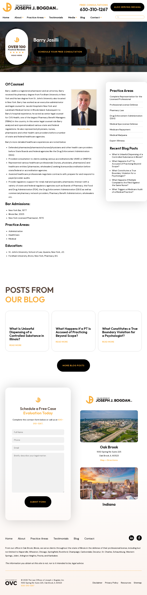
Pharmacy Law (117, 110)
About (18, 17)
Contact (95, 17)
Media (71, 17)
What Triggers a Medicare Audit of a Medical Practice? (127, 190)
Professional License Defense (124, 105)
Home (6, 17)
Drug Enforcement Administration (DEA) (126, 117)
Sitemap (138, 582)
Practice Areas (35, 17)
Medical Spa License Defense (124, 124)
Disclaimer (97, 582)
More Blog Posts (73, 365)
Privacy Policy (111, 582)
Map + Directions (109, 460)
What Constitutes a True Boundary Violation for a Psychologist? (124, 173)
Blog (82, 17)
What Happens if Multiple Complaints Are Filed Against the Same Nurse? (126, 183)
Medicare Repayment (120, 129)
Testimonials (56, 17)
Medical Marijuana (118, 135)
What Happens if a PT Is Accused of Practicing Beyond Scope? (126, 164)
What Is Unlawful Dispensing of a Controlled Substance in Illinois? (127, 155)
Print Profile (84, 129)
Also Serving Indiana (127, 7)
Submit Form (38, 501)
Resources (126, 582)
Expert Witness (117, 140)
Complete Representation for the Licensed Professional (126, 98)
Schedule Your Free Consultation (60, 51)
